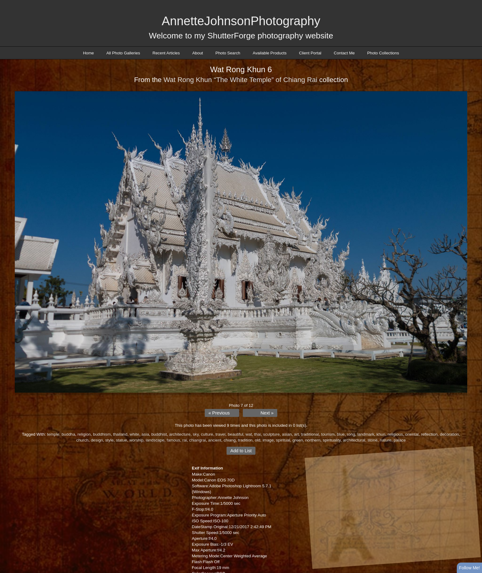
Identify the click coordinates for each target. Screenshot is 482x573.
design (97, 440)
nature (385, 440)
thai (257, 434)
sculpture (271, 434)
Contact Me (344, 53)
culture (207, 434)
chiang (229, 440)
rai (184, 440)
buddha (68, 434)
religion (84, 434)
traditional (310, 434)
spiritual (283, 440)
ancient (214, 440)
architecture (180, 434)
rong (351, 434)
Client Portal (310, 53)
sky (196, 434)
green (297, 440)
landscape (155, 440)
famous (173, 440)
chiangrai (197, 440)
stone (372, 440)
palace (400, 440)
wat (249, 434)
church (82, 440)
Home (88, 53)
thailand (120, 434)
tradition (245, 440)
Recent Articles (166, 53)
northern (313, 440)
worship (136, 440)
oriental (412, 434)
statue (121, 440)
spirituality (332, 440)
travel (220, 434)
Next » (266, 412)
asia (145, 434)
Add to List (240, 450)
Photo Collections (383, 53)
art (296, 434)
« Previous (219, 412)
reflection (429, 434)
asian (287, 434)
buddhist (159, 434)
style (109, 440)
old (257, 440)
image (268, 440)
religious (395, 434)
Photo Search (227, 53)
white (134, 434)
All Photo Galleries (123, 53)
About (197, 53)
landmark (366, 434)
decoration (449, 434)
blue (341, 434)
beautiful (235, 434)
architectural (354, 440)
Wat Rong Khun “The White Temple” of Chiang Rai (240, 80)
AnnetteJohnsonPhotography (241, 21)
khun (381, 434)
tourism (328, 434)
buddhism (102, 434)
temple (53, 434)
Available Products (269, 53)
